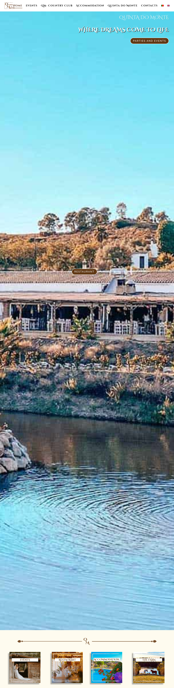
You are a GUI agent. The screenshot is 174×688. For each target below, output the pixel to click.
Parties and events (149, 40)
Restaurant (84, 271)
